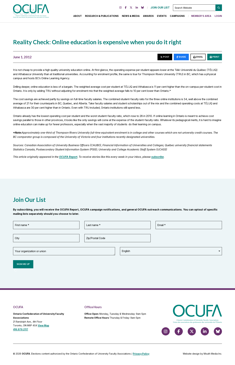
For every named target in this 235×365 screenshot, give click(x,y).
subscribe (157, 158)
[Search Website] (197, 8)
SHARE (181, 58)
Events (162, 16)
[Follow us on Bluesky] (142, 8)
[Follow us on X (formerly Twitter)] (131, 8)
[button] (218, 8)
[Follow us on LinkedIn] (137, 8)
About (77, 16)
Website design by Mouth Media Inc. (202, 354)
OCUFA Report (68, 158)
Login (218, 16)
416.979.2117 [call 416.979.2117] (20, 330)
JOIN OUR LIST (160, 8)
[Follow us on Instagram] (120, 8)
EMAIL (198, 58)
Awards (148, 16)
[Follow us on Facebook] (125, 8)
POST (164, 58)
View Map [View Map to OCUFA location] (43, 326)
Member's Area (201, 16)
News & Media (131, 16)
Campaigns (177, 16)
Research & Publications (102, 16)
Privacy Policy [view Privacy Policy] (141, 354)
